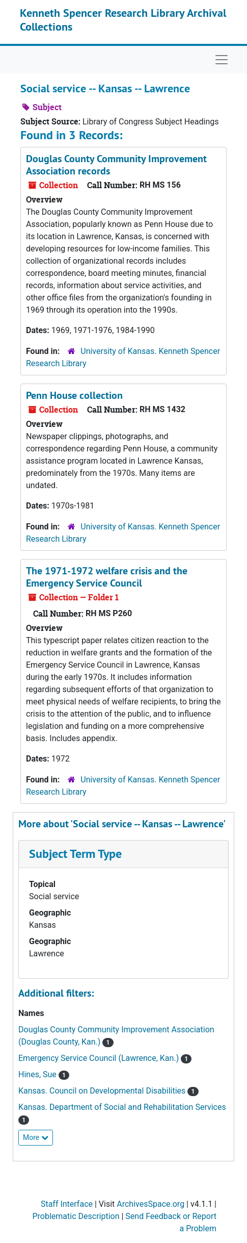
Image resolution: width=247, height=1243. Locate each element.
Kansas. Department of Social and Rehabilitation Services (122, 1107)
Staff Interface (67, 1204)
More (35, 1137)
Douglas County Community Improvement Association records (116, 164)
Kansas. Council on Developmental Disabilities (102, 1091)
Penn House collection (74, 395)
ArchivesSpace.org (150, 1204)
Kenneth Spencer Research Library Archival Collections (123, 19)
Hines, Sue (38, 1074)
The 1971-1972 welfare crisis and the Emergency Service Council (106, 577)
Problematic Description (75, 1216)
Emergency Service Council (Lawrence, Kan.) (99, 1058)
